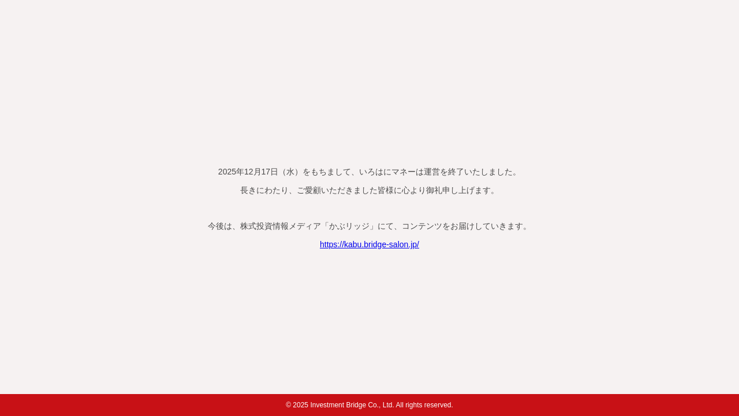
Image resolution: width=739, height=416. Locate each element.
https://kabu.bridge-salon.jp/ (369, 244)
